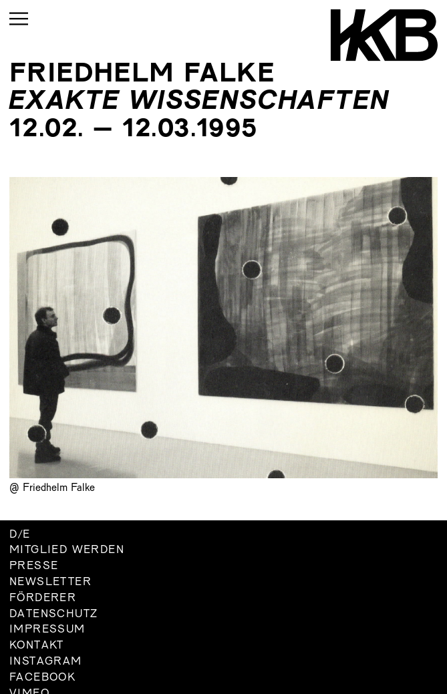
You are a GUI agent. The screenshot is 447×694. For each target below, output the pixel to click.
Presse (33, 566)
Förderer (42, 598)
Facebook (42, 678)
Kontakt (36, 646)
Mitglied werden (66, 550)
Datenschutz (53, 614)
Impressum (47, 630)
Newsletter (50, 582)
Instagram (45, 662)
